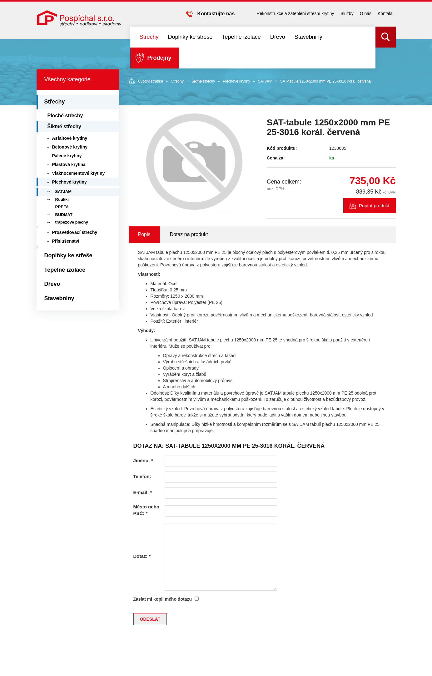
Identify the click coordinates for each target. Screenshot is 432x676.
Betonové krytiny (70, 146)
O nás (365, 13)
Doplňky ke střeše (190, 37)
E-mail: (142, 492)
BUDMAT (63, 214)
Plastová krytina (69, 164)
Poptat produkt (374, 205)
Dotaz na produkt (189, 234)
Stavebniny (308, 37)
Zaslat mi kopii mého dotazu (162, 599)
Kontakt (385, 13)
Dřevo (277, 37)
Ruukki (62, 199)
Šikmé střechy (203, 81)
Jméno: (143, 460)
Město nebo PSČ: (146, 510)
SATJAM (265, 81)
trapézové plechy (71, 222)
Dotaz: (142, 556)
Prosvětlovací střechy (74, 232)
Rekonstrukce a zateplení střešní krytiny (295, 13)
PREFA (62, 206)
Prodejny (159, 58)
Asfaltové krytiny (69, 138)
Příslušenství (65, 241)
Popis (144, 234)
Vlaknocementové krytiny (78, 173)
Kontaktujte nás (216, 13)
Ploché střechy (65, 115)
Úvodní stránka (146, 81)
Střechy (149, 37)
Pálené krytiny (67, 155)
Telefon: (142, 476)
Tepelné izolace (241, 37)
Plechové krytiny (236, 81)
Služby (347, 13)
